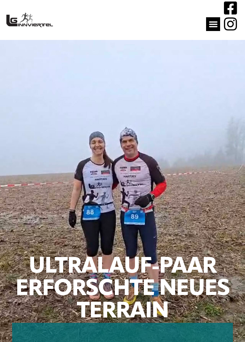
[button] (213, 24)
